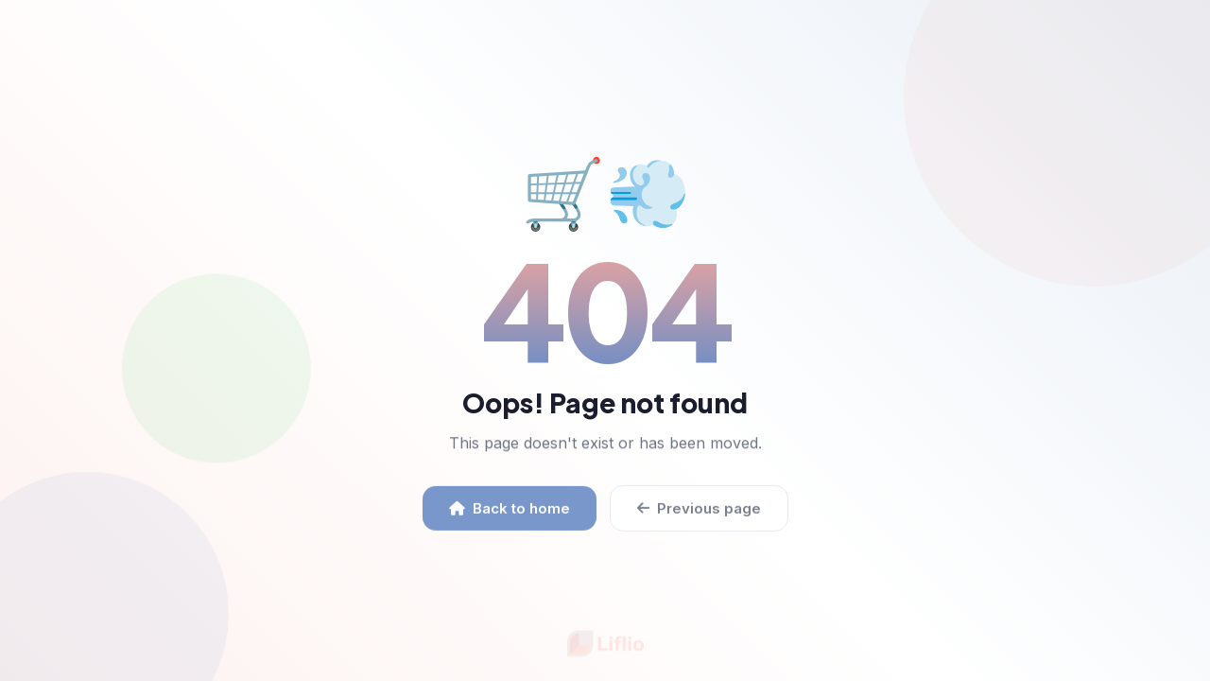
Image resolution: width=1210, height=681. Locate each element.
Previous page (699, 513)
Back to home (509, 513)
